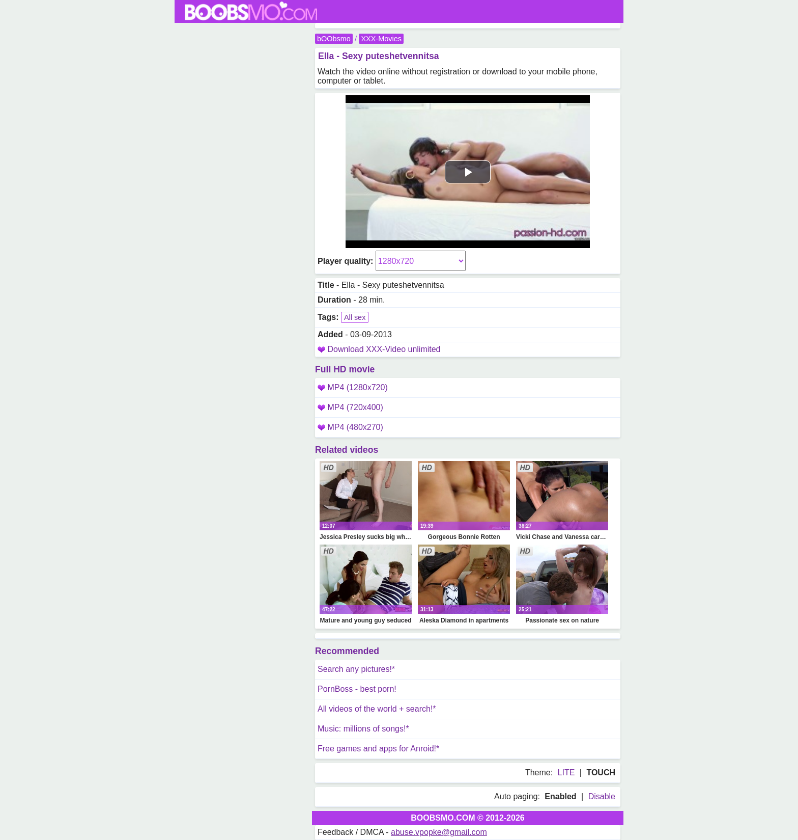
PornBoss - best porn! (357, 689)
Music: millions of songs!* (363, 728)
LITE (566, 772)
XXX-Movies (381, 39)
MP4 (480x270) (350, 427)
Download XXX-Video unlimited (383, 349)
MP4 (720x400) (350, 407)
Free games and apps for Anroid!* (378, 748)
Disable (601, 796)
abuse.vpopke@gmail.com (439, 832)
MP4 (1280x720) (353, 387)
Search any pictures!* (356, 669)
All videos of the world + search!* (377, 708)
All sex (354, 317)
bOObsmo (334, 39)
